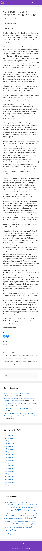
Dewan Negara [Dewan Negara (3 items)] (32, 504)
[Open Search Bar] (39, 2)
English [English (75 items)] (20, 509)
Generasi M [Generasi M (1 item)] (11, 513)
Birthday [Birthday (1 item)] (28, 502)
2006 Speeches (9, 479)
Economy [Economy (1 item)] (30, 507)
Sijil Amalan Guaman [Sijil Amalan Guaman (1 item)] (19, 527)
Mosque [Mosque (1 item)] (24, 521)
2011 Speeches (9, 465)
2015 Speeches (9, 454)
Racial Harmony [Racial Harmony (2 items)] (29, 524)
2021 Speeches (9, 438)
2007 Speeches (10, 353)
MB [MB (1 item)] (5, 521)
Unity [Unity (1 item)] (17, 534)
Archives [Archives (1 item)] (12, 502)
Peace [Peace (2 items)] (21, 524)
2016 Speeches (9, 452)
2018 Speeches (9, 446)
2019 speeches (9, 443)
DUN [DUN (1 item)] (17, 507)
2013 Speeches (9, 460)
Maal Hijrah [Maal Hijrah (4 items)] (18, 519)
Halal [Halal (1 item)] (24, 513)
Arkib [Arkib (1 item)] (17, 502)
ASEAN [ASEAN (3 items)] (22, 502)
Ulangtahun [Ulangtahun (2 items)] (11, 534)
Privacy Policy (21, 544)
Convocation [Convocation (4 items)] (21, 504)
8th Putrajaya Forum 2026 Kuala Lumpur (18, 408)
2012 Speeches (9, 463)
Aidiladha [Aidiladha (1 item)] (6, 502)
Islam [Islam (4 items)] (13, 515)
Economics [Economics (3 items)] (23, 507)
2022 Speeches (9, 435)
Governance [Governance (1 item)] (18, 513)
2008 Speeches (9, 474)
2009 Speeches (9, 471)
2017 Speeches (9, 449)
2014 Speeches (9, 457)
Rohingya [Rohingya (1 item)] (11, 527)
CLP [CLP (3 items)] (14, 504)
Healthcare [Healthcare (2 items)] (7, 515)
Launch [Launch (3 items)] (31, 515)
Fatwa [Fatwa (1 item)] (6, 513)
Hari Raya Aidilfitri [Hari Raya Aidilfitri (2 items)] (32, 513)
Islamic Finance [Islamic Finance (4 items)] (22, 515)
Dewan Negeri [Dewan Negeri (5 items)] (9, 507)
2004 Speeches (9, 485)
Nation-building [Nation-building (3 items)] (32, 521)
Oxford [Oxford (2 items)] (15, 524)
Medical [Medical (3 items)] (10, 521)
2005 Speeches (9, 482)
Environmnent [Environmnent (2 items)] (31, 510)
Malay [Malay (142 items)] (30, 518)
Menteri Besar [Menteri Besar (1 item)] (17, 521)
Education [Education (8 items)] (8, 510)
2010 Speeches (9, 468)
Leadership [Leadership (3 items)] (10, 519)
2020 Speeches (9, 441)
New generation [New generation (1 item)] (8, 524)
